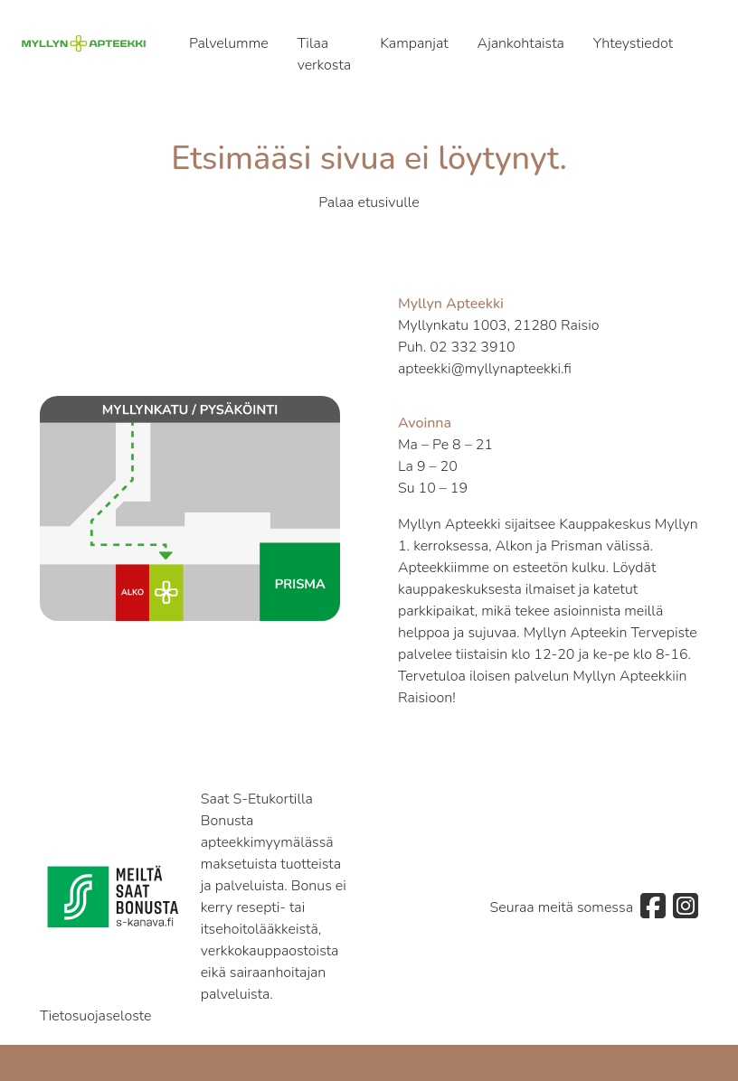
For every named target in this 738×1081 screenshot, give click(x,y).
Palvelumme (229, 43)
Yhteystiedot (633, 43)
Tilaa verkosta (325, 54)
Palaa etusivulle (369, 202)
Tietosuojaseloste (96, 1016)
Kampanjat (414, 43)
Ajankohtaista (521, 43)
